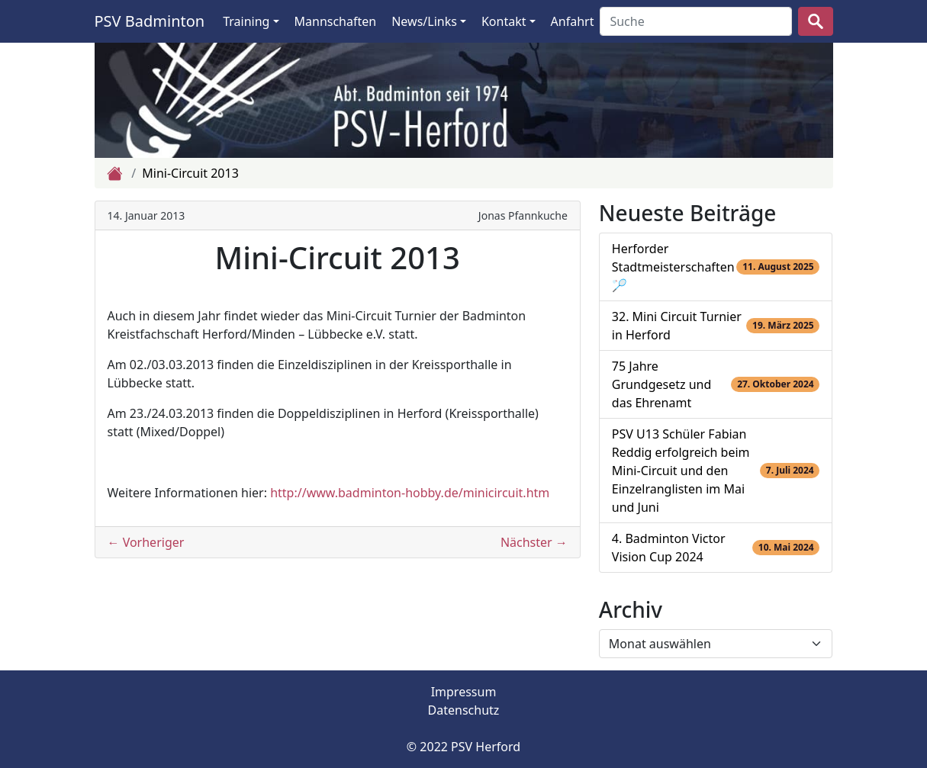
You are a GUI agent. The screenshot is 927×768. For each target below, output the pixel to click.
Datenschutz (464, 710)
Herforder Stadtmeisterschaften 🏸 (673, 267)
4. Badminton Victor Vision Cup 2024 (669, 547)
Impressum (464, 691)
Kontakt (503, 21)
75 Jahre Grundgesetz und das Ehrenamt (662, 384)
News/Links (424, 21)
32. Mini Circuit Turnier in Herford (677, 325)
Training (246, 21)
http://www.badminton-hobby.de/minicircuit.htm (409, 492)
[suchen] (815, 21)
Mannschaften (336, 21)
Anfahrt (572, 21)
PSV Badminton (150, 21)
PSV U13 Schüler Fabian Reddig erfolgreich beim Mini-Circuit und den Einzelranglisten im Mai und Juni (681, 471)
